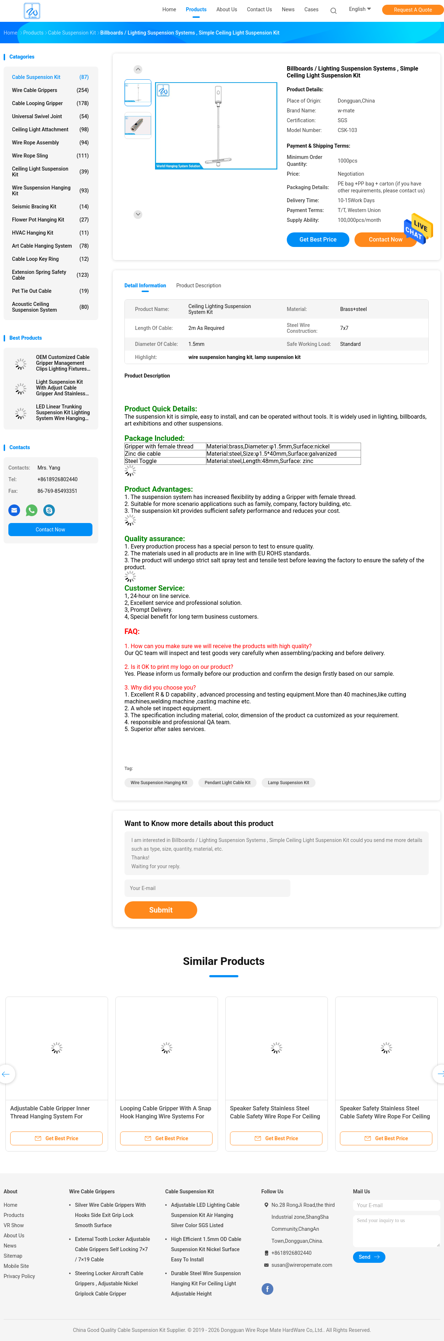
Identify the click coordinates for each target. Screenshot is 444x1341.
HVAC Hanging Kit (50, 232)
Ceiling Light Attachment (50, 129)
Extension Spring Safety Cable (50, 275)
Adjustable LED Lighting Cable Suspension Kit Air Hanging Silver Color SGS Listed (205, 1215)
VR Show (14, 1225)
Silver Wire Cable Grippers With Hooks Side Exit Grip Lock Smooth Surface (110, 1215)
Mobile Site (16, 1266)
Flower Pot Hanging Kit (50, 219)
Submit (161, 910)
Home (10, 1205)
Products (14, 1215)
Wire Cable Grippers (50, 90)
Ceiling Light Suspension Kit (50, 171)
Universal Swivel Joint (50, 116)
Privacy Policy (19, 1276)
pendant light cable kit (227, 782)
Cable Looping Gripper (50, 103)
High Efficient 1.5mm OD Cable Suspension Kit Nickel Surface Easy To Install (206, 1249)
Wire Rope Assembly (50, 142)
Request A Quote (413, 10)
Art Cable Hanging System (50, 246)
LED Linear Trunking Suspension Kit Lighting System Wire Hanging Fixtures (63, 412)
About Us (14, 1235)
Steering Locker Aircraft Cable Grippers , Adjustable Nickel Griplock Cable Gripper (109, 1283)
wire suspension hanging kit (159, 782)
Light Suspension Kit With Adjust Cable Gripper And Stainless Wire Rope (61, 387)
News (10, 1246)
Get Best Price (318, 239)
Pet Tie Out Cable (50, 291)
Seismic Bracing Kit (50, 206)
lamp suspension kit (288, 782)
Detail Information (145, 285)
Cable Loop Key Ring (50, 259)
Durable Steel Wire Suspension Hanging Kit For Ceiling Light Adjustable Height (206, 1283)
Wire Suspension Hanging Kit (50, 190)
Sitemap (13, 1256)
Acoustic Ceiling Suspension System (50, 307)
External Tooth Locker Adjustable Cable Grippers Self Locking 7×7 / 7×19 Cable (112, 1249)
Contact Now (50, 529)
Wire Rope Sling (50, 155)
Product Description (198, 285)
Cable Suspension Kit (50, 77)
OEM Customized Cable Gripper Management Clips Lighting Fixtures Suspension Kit (63, 363)
